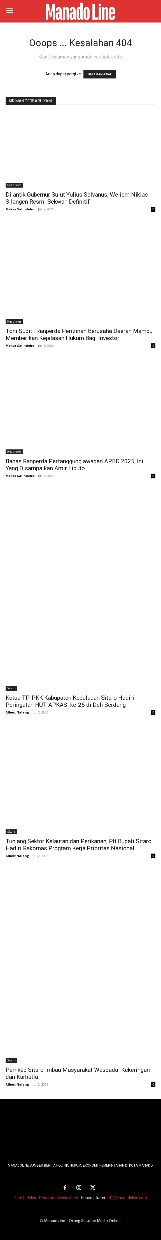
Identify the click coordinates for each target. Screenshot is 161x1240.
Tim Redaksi (25, 1198)
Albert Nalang (17, 712)
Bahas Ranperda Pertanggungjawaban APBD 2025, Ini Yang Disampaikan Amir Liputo (74, 465)
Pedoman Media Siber (58, 1198)
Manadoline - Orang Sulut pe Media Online (82, 1220)
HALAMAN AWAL (100, 74)
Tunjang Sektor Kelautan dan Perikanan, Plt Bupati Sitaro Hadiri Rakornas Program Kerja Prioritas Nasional (78, 845)
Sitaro (11, 688)
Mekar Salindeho (20, 209)
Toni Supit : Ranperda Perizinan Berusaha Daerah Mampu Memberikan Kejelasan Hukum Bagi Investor (79, 334)
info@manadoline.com (127, 1198)
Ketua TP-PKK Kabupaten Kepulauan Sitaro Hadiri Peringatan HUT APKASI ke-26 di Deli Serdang (70, 701)
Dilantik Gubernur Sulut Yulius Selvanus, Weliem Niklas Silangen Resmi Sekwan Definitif (77, 198)
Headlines (14, 185)
